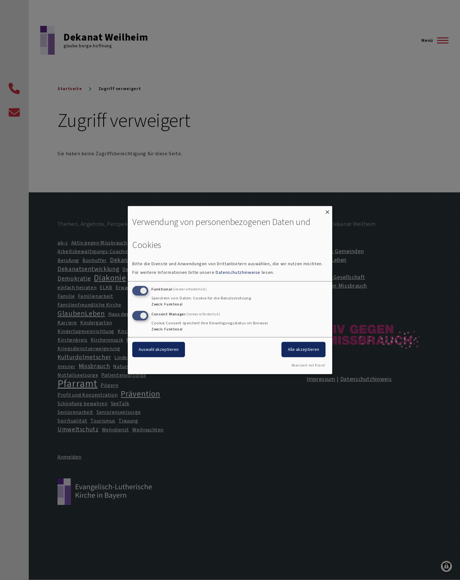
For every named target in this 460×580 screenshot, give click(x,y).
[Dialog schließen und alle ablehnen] (327, 210)
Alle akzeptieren (303, 349)
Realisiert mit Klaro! (308, 365)
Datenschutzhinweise (238, 272)
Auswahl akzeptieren (159, 349)
